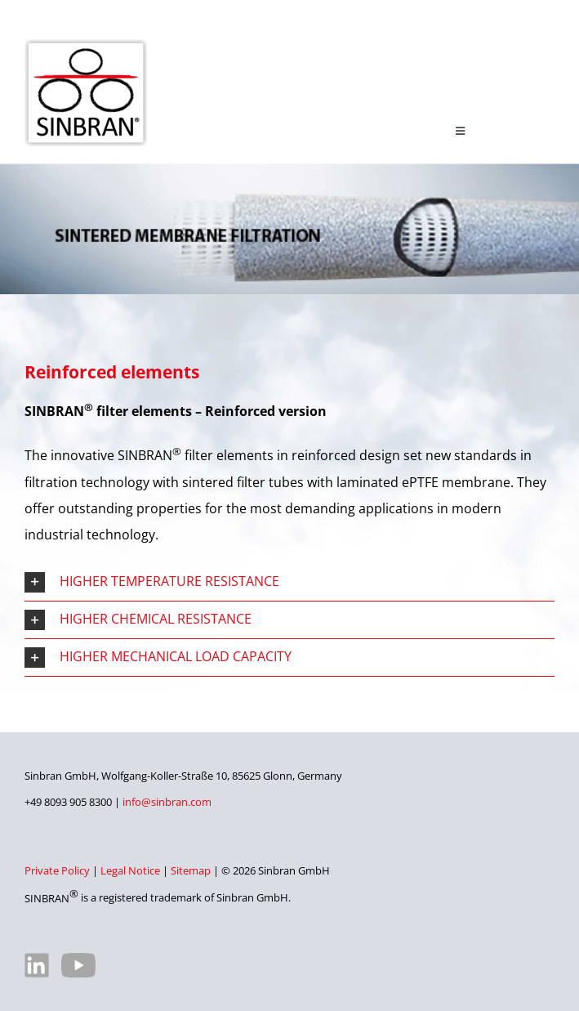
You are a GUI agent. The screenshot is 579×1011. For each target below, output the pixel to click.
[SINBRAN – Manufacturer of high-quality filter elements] (85, 46)
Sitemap (191, 870)
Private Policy (57, 870)
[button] (289, 582)
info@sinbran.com (167, 801)
